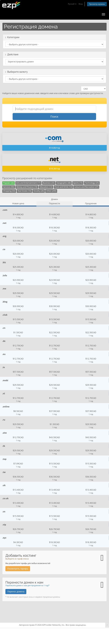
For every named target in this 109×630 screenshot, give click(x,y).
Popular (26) (8, 183)
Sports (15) (78, 183)
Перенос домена (15, 591)
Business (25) (49, 183)
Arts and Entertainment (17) (28, 183)
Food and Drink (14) (63, 187)
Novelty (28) (38, 191)
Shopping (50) (9, 191)
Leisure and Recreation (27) (86, 187)
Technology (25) (92, 183)
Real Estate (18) (24, 191)
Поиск (54, 116)
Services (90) (8, 187)
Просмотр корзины (97, 4)
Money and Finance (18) (26, 187)
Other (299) (51, 191)
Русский (72, 4)
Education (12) (46, 187)
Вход (81, 4)
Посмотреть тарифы (17, 568)
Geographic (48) (64, 183)
